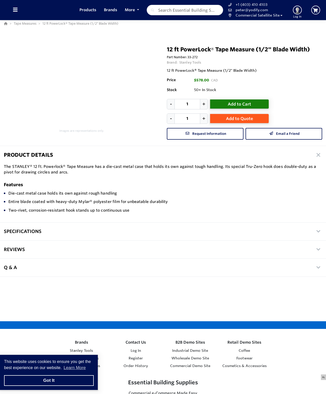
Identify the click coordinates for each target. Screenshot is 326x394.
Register (136, 358)
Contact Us (136, 342)
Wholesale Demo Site (190, 358)
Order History (136, 365)
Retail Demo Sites (244, 342)
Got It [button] (49, 380)
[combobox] (185, 10)
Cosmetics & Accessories (244, 365)
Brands (81, 342)
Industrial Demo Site (190, 350)
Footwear (244, 358)
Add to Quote (239, 118)
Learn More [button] (75, 367)
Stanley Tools (190, 62)
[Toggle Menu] (15, 10)
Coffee (244, 350)
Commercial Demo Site (190, 365)
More (130, 9)
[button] (255, 15)
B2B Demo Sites (190, 342)
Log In (136, 350)
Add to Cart (239, 104)
